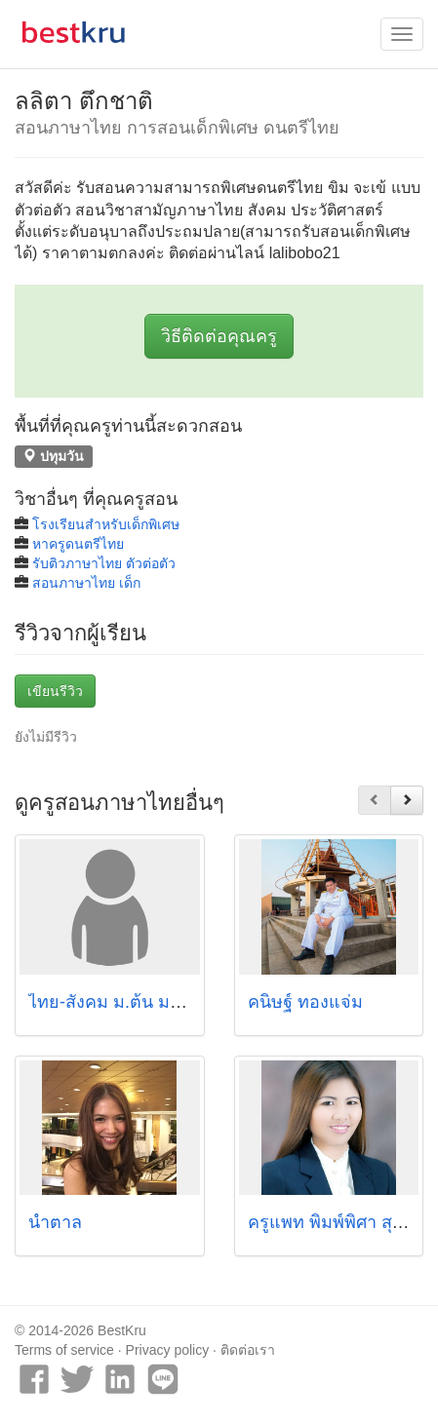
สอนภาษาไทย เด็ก (86, 583)
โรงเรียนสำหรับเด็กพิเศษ (105, 524)
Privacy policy (168, 1350)
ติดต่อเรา (247, 1350)
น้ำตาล (55, 1222)
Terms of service (64, 1350)
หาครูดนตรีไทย (78, 544)
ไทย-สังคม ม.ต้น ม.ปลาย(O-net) (150, 1002)
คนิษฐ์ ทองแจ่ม (305, 1002)
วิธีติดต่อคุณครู (219, 336)
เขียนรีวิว (55, 691)
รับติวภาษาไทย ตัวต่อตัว (104, 563)
